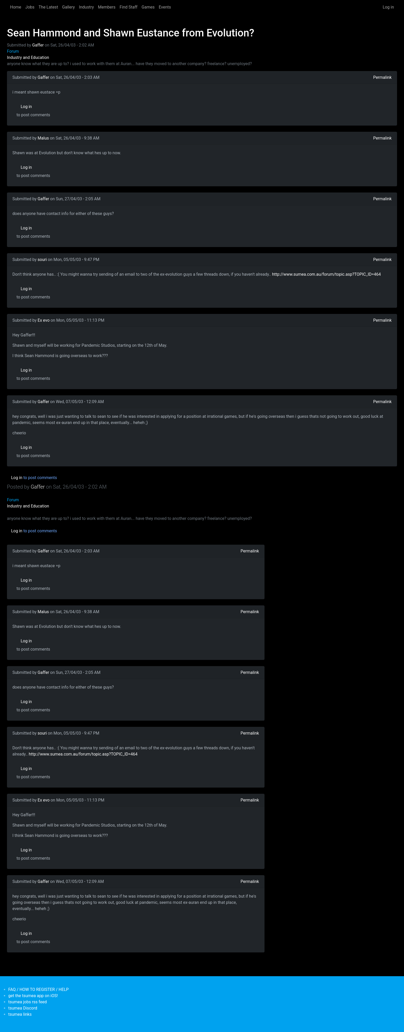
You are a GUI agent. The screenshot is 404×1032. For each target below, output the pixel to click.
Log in (388, 7)
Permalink (382, 77)
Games (148, 7)
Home (15, 7)
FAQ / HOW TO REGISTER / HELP (38, 989)
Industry (86, 7)
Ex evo (44, 320)
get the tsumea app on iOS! (33, 995)
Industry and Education (28, 57)
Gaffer (38, 45)
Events (165, 7)
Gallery (68, 7)
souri (42, 259)
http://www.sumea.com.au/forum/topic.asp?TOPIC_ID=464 (326, 274)
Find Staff (128, 7)
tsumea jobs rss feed (27, 1001)
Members (106, 7)
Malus (43, 138)
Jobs (29, 7)
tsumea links (20, 1014)
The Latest (48, 7)
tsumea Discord (22, 1008)
